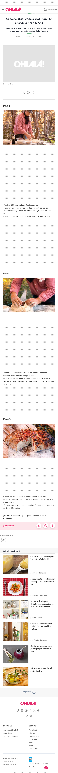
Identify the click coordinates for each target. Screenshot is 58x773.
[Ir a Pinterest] (31, 711)
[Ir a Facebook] (18, 712)
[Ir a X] (35, 711)
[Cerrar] (46, 767)
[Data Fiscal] (30, 760)
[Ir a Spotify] (39, 711)
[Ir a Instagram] (23, 711)
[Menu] (3, 9)
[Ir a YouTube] (27, 711)
